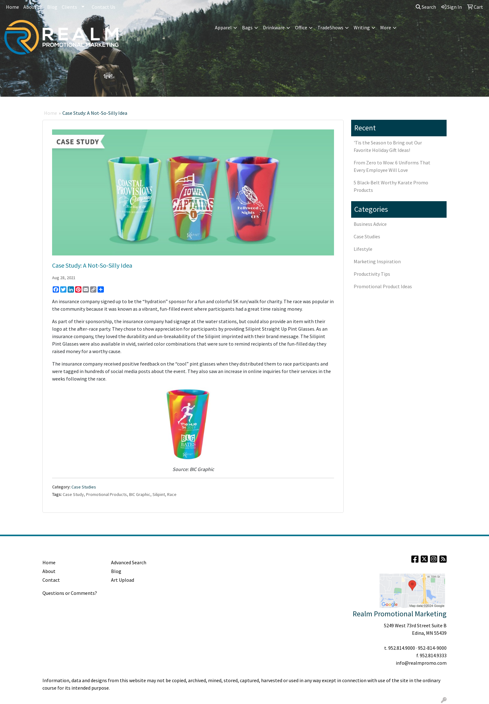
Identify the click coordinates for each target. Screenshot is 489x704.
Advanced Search (128, 562)
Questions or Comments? (69, 593)
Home (12, 7)
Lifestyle (363, 249)
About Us (33, 7)
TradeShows (330, 27)
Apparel (223, 27)
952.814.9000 (401, 648)
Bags (247, 27)
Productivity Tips (372, 274)
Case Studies (83, 487)
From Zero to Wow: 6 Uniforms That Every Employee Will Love (392, 166)
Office (301, 27)
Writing (362, 27)
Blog (52, 7)
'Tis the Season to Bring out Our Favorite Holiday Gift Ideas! (388, 146)
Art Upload (122, 580)
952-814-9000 (432, 648)
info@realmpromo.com (421, 663)
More (385, 27)
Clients (69, 7)
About (49, 571)
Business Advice (370, 224)
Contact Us (103, 7)
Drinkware (274, 27)
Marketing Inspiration (377, 261)
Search (426, 7)
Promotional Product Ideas (383, 286)
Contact (51, 580)
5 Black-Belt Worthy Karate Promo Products (391, 186)
